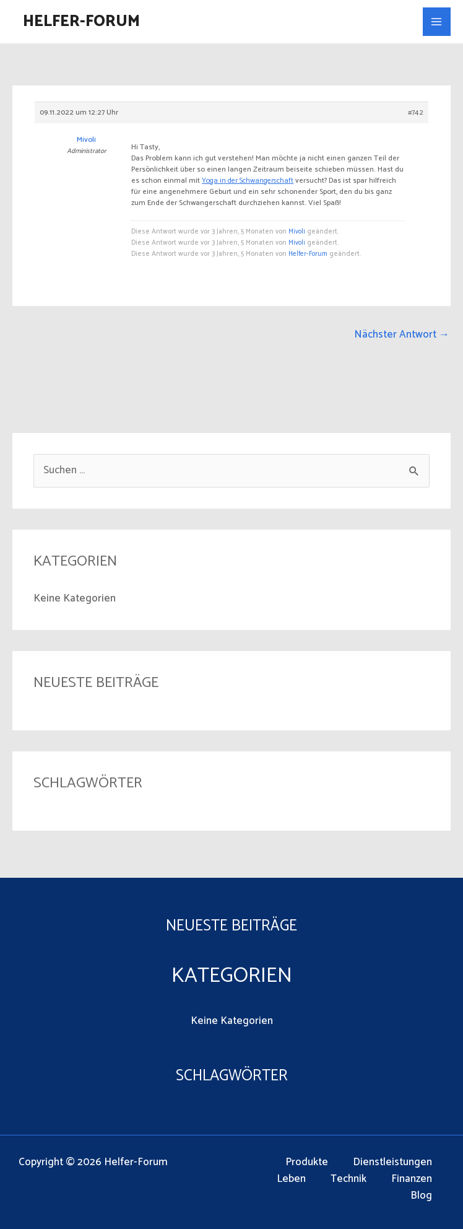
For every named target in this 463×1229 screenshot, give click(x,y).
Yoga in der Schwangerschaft (247, 180)
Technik (348, 1179)
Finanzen (411, 1179)
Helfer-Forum (81, 22)
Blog (421, 1195)
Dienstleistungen (392, 1162)
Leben (291, 1179)
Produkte (306, 1162)
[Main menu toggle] (437, 21)
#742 (415, 112)
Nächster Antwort (401, 334)
